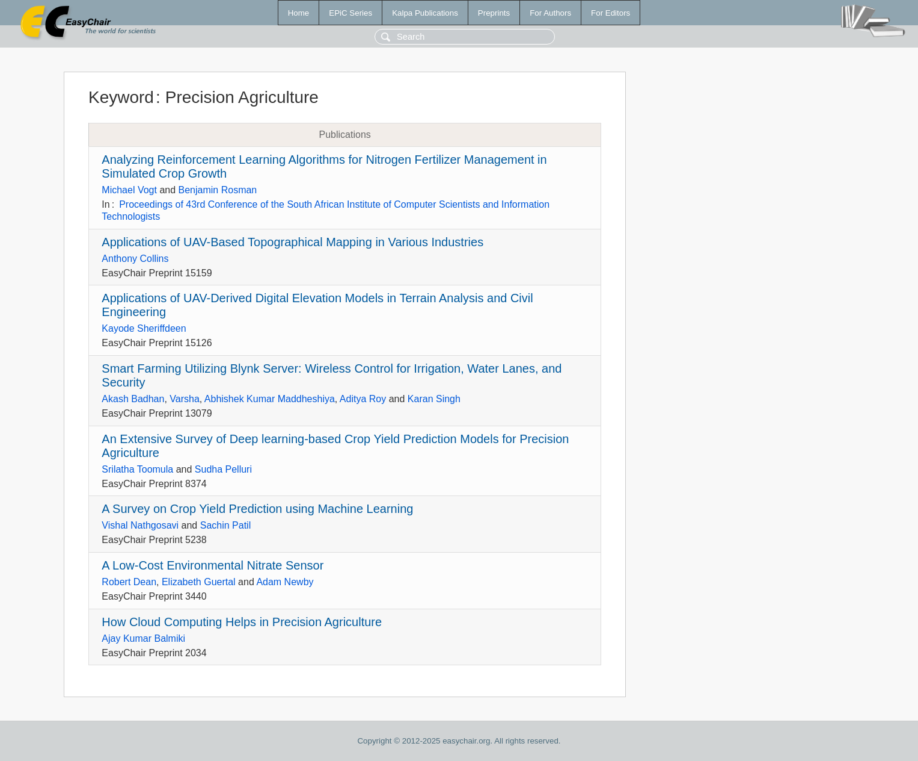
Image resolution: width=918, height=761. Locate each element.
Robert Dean (129, 582)
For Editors (610, 12)
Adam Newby (284, 582)
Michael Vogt (129, 190)
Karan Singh (434, 399)
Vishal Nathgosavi (140, 525)
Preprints (494, 12)
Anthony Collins (135, 258)
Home (299, 12)
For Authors (550, 12)
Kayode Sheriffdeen (144, 328)
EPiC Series (350, 12)
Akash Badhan (133, 399)
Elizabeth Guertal (199, 582)
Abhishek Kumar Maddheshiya (269, 399)
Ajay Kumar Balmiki (143, 638)
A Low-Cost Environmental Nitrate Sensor (212, 565)
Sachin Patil (225, 525)
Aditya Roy (363, 399)
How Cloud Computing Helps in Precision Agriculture (242, 622)
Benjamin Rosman (218, 190)
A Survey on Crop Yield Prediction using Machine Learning (257, 508)
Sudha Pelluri (223, 469)
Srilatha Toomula (137, 469)
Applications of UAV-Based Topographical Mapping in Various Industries (292, 242)
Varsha (185, 399)
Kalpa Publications (425, 12)
